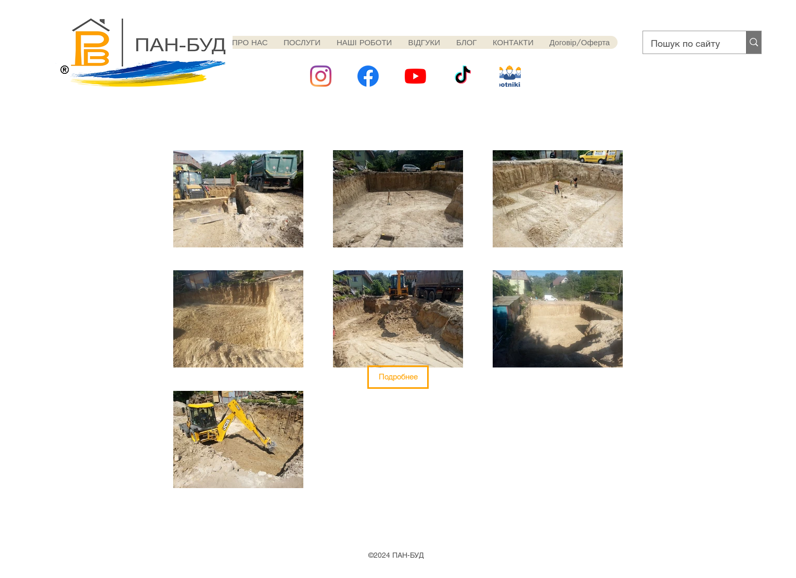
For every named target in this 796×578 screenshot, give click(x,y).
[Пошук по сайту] (687, 43)
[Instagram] (320, 76)
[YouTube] (415, 76)
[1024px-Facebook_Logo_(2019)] (368, 76)
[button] (398, 377)
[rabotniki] (510, 76)
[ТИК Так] (462, 76)
